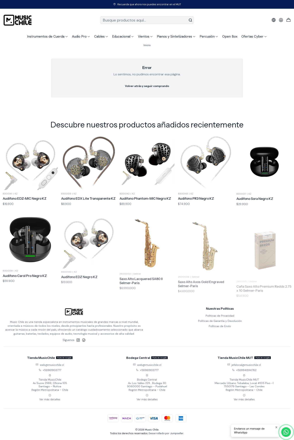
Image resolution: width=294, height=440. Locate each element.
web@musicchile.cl (50, 365)
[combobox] (147, 20)
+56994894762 (244, 370)
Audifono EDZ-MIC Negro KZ (24, 203)
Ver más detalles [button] (49, 397)
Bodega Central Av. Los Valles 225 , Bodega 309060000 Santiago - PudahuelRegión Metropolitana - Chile (147, 383)
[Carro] (288, 20)
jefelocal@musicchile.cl (244, 365)
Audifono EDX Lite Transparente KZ (88, 207)
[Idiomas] (274, 20)
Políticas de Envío (220, 326)
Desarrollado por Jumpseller (166, 433)
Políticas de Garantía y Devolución (220, 321)
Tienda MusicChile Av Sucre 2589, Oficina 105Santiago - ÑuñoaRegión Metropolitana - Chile (50, 383)
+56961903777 (49, 370)
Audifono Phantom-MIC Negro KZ (145, 212)
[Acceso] (281, 20)
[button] (47, 36)
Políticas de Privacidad (220, 315)
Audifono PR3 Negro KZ (196, 216)
